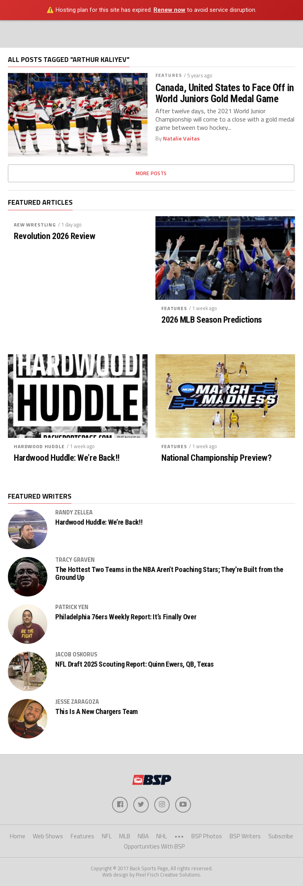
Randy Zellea (74, 512)
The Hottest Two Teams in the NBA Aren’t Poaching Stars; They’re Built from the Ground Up (169, 573)
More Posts (151, 173)
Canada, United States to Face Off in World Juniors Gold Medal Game (224, 93)
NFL (107, 836)
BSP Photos (206, 836)
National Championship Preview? (216, 458)
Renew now (169, 9)
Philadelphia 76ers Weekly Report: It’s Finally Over (125, 617)
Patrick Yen (71, 607)
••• (179, 836)
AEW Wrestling (35, 224)
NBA (143, 836)
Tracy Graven (75, 560)
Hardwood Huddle (39, 446)
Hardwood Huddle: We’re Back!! (67, 458)
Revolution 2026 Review (54, 236)
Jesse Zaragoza (77, 702)
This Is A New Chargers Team (96, 712)
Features (168, 75)
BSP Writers (245, 836)
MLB (124, 836)
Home (17, 836)
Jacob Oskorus (76, 654)
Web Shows (48, 836)
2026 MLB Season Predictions (211, 320)
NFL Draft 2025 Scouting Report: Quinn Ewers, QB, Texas (134, 664)
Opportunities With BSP (154, 846)
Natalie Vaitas (181, 138)
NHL (161, 836)
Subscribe (280, 836)
